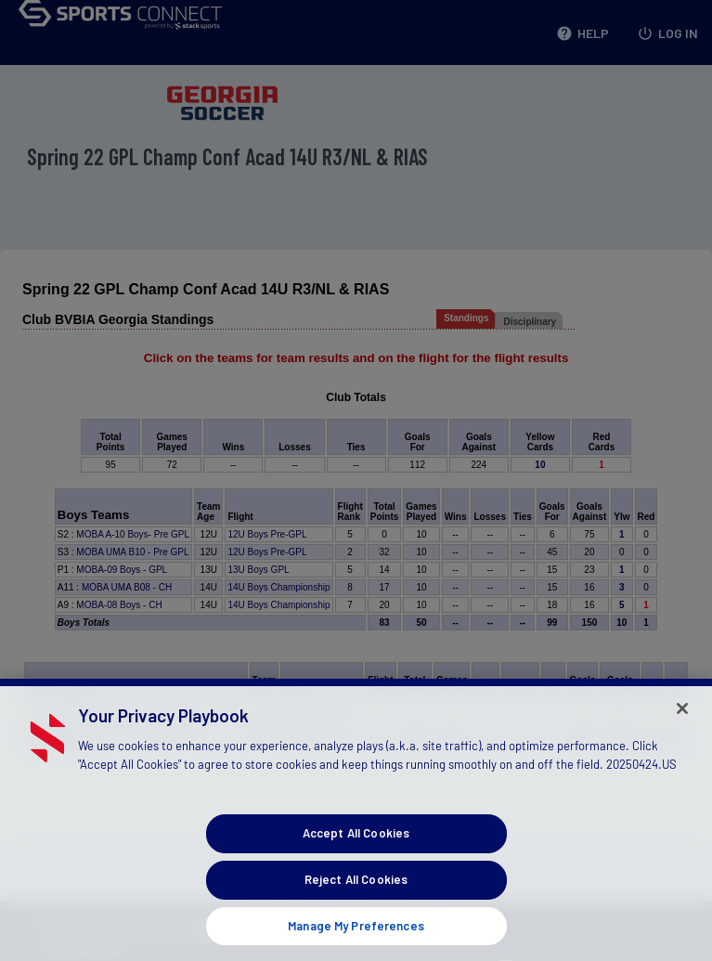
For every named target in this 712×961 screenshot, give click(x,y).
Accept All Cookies (356, 852)
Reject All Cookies (356, 898)
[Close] (682, 728)
